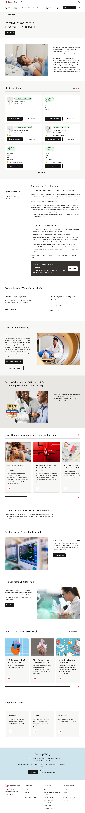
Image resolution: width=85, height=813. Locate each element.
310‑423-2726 (56, 758)
